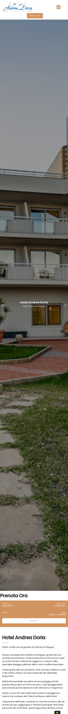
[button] (58, 7)
